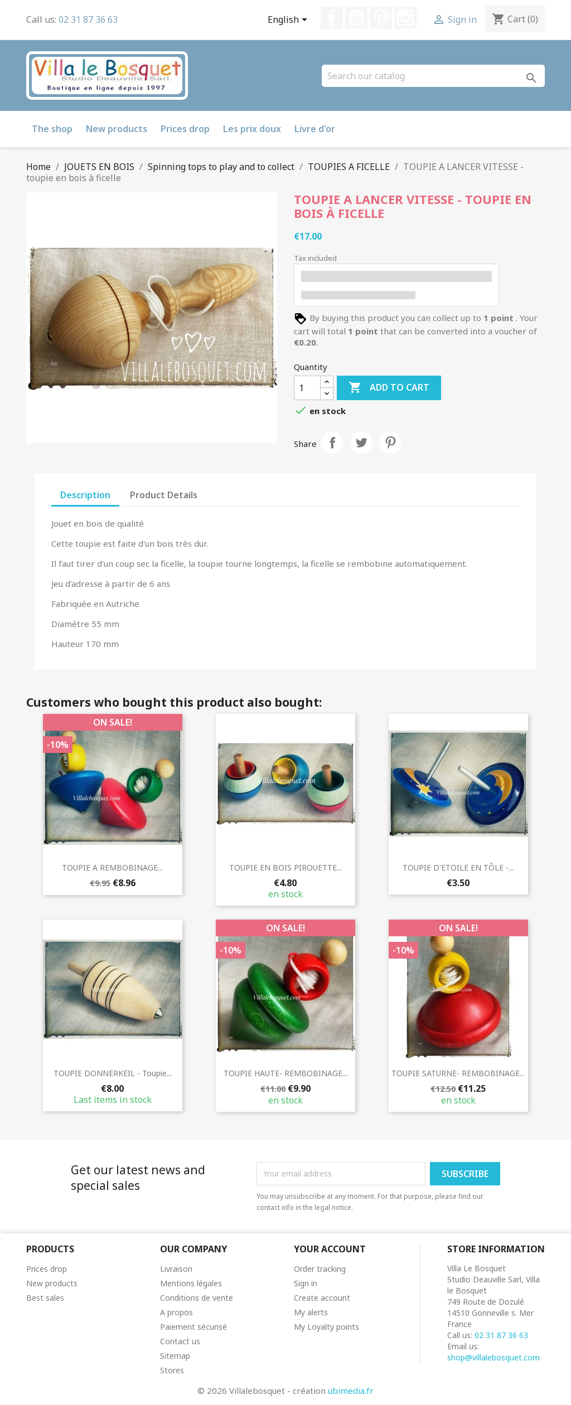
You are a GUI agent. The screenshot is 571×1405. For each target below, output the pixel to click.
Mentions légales (191, 1283)
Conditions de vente (196, 1297)
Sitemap (175, 1355)
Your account (330, 1249)
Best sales (45, 1297)
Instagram (405, 18)
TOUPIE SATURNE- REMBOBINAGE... (458, 1073)
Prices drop (185, 129)
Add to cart (389, 388)
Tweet (361, 442)
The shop (52, 129)
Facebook (332, 18)
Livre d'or (314, 129)
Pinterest (381, 18)
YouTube (356, 18)
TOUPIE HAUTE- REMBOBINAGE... (285, 1073)
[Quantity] (307, 388)
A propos (176, 1312)
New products (116, 129)
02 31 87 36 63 (88, 19)
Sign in (305, 1283)
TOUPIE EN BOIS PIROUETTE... (285, 867)
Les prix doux (252, 129)
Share (332, 442)
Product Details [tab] (163, 495)
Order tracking (320, 1268)
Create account (322, 1297)
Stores (172, 1370)
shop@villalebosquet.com (493, 1357)
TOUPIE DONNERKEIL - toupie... (113, 1073)
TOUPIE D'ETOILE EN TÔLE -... (458, 867)
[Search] (433, 76)
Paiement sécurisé (193, 1326)
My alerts (311, 1312)
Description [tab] (85, 495)
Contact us (180, 1341)
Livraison (176, 1268)
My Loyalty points (326, 1326)
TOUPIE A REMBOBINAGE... (112, 867)
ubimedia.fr (351, 1390)
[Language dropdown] (289, 20)
